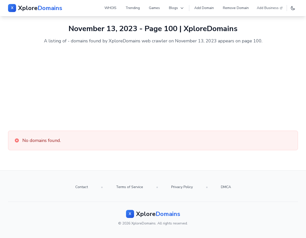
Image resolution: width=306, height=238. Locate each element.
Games (154, 8)
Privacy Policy (182, 187)
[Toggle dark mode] (293, 8)
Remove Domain (236, 8)
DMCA (226, 187)
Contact (81, 187)
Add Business (270, 8)
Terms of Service (129, 187)
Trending (133, 8)
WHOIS (110, 8)
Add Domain (204, 8)
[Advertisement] (153, 87)
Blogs (176, 8)
